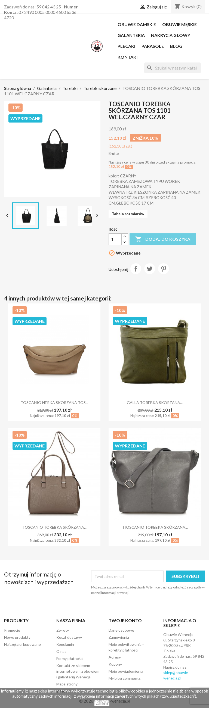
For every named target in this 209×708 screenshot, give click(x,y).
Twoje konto (125, 620)
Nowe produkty (17, 637)
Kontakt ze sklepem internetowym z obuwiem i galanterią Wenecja (77, 671)
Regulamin (65, 644)
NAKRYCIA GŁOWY (170, 35)
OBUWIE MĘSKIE (179, 24)
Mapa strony (67, 684)
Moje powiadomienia (126, 671)
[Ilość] (115, 239)
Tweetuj (149, 268)
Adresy (115, 657)
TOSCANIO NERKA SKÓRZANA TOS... (54, 402)
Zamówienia (119, 637)
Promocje (12, 630)
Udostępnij (135, 268)
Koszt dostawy (69, 637)
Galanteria (131, 35)
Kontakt (128, 56)
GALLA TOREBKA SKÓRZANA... (155, 402)
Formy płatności (69, 658)
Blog (176, 46)
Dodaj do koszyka (162, 239)
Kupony (115, 664)
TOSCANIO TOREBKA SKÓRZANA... (54, 527)
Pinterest (163, 268)
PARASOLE (153, 46)
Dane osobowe (121, 630)
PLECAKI (126, 46)
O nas (61, 651)
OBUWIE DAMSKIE (137, 24)
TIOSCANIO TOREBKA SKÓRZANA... (155, 527)
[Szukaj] (172, 67)
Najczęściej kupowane (22, 644)
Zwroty (62, 630)
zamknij (102, 703)
